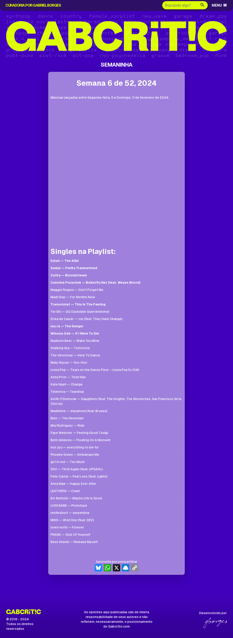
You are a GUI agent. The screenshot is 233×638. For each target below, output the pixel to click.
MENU (219, 5)
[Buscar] (179, 5)
